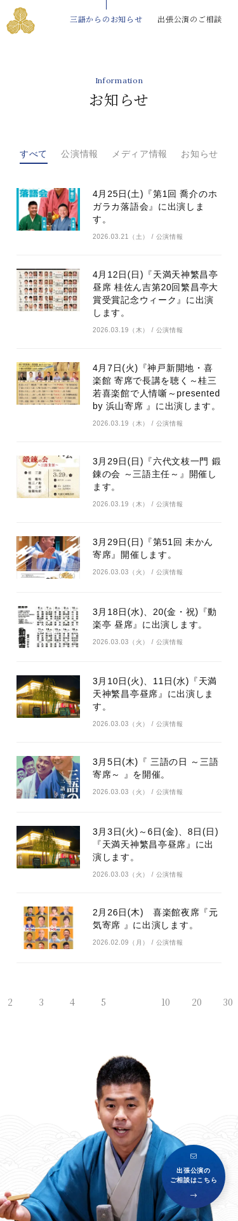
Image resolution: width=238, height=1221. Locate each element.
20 (197, 1001)
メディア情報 (140, 154)
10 (165, 1001)
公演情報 (79, 154)
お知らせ (199, 154)
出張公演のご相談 (189, 18)
